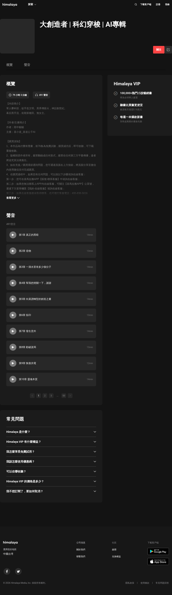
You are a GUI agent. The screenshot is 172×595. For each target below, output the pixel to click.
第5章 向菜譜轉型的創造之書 (35, 299)
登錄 (167, 4)
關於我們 (80, 549)
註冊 (158, 4)
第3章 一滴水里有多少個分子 (35, 266)
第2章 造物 (25, 250)
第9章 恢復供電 (27, 363)
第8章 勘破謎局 (27, 347)
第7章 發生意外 (27, 331)
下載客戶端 (145, 4)
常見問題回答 (162, 583)
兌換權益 (116, 556)
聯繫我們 (80, 556)
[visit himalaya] (10, 4)
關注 (158, 49)
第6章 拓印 (25, 315)
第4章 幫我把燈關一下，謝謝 (35, 282)
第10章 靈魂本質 (28, 379)
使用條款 (144, 583)
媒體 (114, 549)
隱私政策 (129, 583)
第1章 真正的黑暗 (29, 234)
